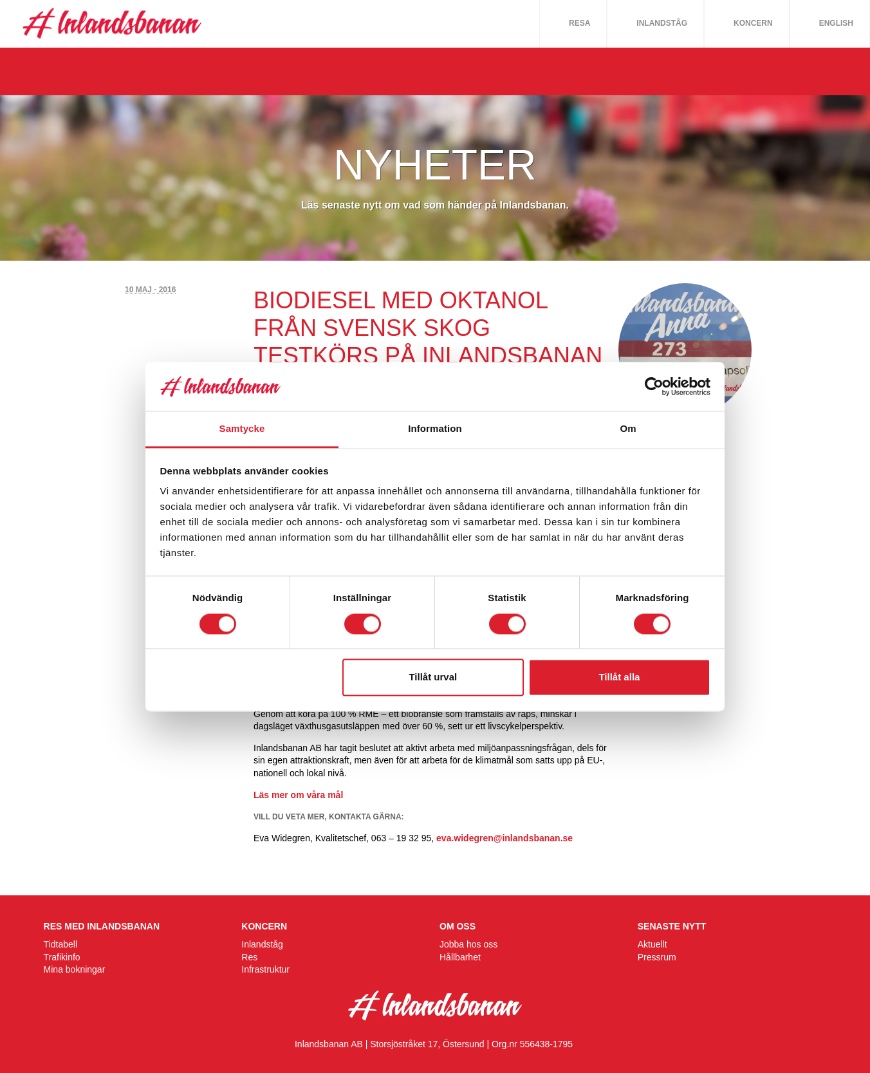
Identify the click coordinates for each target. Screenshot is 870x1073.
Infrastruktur (265, 969)
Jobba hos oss (468, 944)
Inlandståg (661, 23)
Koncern (753, 23)
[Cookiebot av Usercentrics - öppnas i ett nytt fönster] (654, 386)
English (836, 23)
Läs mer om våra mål (298, 795)
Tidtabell (60, 944)
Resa (579, 23)
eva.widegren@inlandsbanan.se (504, 838)
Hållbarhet (460, 957)
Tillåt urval (433, 677)
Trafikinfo (62, 957)
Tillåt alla (619, 677)
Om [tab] (628, 429)
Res (249, 957)
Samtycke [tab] (242, 429)
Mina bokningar (75, 969)
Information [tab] (435, 429)
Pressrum (657, 957)
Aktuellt (652, 944)
